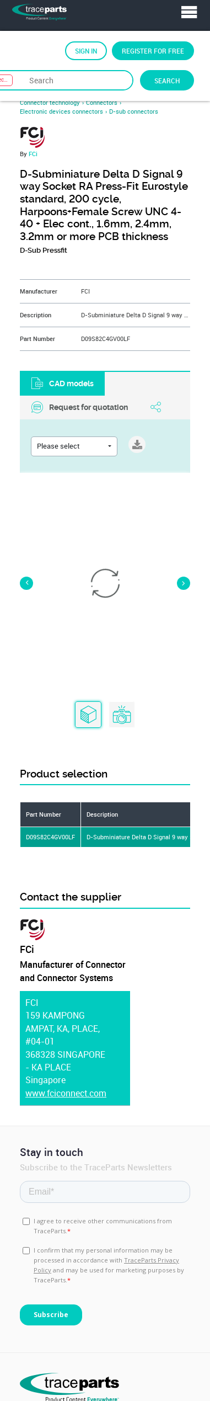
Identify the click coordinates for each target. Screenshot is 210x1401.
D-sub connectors (133, 111)
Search (167, 80)
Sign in (86, 50)
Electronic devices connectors (61, 111)
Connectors (101, 102)
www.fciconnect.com (65, 1093)
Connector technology (50, 102)
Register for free (153, 50)
